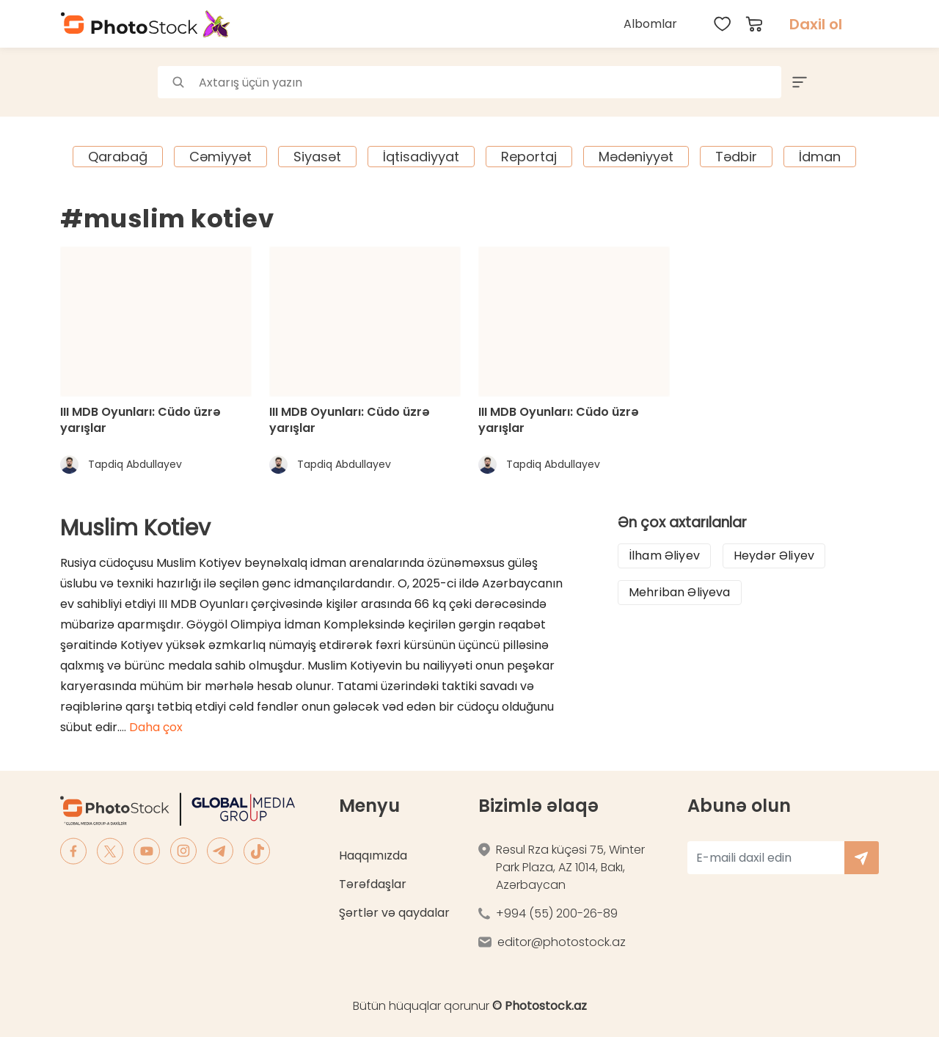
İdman (820, 156)
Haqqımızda (373, 855)
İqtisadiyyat (421, 156)
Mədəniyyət (636, 156)
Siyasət (317, 156)
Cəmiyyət (220, 156)
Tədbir (736, 156)
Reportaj (529, 156)
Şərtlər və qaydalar (394, 912)
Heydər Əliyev (774, 555)
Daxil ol (815, 24)
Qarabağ (117, 156)
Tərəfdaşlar (372, 884)
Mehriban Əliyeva (680, 592)
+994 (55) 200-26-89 (557, 913)
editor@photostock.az (561, 942)
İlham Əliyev (664, 555)
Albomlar (650, 23)
